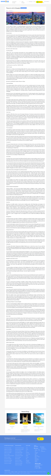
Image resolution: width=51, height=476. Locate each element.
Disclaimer (27, 452)
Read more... (9, 429)
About (27, 447)
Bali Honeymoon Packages (8, 460)
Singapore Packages (14, 471)
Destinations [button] (31, 1)
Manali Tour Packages (18, 460)
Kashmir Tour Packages (18, 464)
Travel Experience (12, 423)
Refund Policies (28, 462)
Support (27, 455)
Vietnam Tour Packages (7, 463)
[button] (16, 2)
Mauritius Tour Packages (8, 461)
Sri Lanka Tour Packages (7, 458)
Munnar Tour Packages (8, 473)
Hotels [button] (34, 1)
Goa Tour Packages (18, 457)
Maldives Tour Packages (7, 452)
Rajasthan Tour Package (18, 461)
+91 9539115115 (43, 449)
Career (27, 449)
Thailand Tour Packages (7, 447)
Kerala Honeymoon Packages (19, 447)
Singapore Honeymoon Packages (9, 455)
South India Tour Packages (19, 455)
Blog (26, 458)
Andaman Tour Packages (18, 463)
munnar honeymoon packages (25, 473)
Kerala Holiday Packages (18, 452)
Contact (27, 457)
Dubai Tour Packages (7, 457)
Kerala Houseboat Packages (19, 449)
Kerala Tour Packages (16, 473)
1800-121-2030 (38, 464)
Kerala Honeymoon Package (31, 471)
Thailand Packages (7, 471)
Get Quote (39, 2)
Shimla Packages (17, 458)
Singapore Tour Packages (8, 449)
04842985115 (43, 448)
